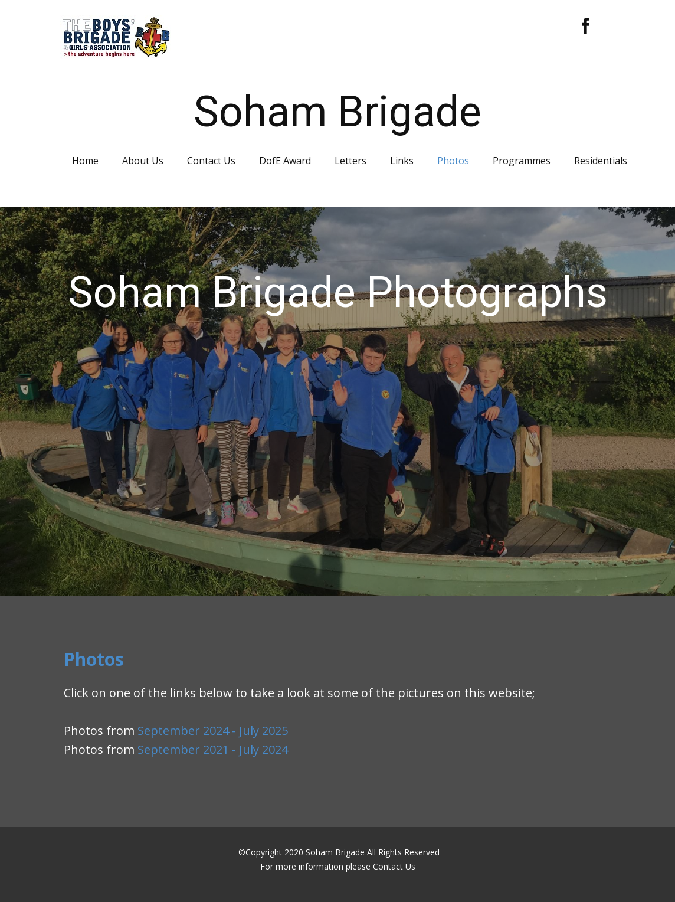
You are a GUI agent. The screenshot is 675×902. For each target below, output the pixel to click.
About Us (142, 160)
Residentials (600, 160)
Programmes (522, 160)
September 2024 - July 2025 (212, 730)
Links (402, 160)
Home (85, 160)
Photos (453, 160)
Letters (350, 160)
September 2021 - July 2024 (212, 749)
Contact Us (211, 160)
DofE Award (285, 160)
